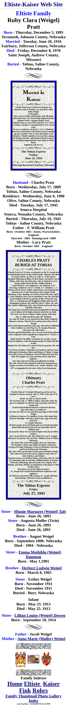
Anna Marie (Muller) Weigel (41, 638)
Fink (25, 690)
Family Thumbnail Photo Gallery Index (33, 698)
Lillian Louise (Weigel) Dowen (40, 615)
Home (14, 683)
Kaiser (51, 683)
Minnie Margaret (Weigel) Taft (40, 511)
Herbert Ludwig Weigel (42, 568)
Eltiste (33, 683)
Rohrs (40, 690)
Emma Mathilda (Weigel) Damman (40, 554)
